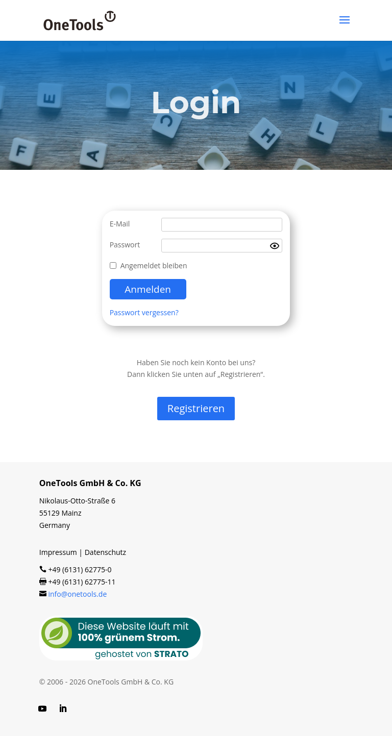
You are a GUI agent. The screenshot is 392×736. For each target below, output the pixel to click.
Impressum (58, 552)
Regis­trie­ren (196, 408)
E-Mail (120, 224)
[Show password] (274, 245)
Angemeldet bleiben (153, 265)
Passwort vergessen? (144, 312)
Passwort (125, 244)
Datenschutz (105, 552)
